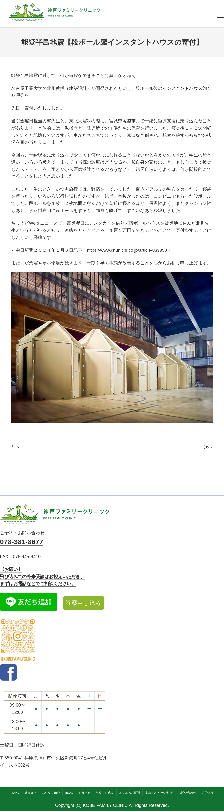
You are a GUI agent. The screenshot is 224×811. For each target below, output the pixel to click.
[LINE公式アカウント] (28, 603)
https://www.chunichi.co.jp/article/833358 (127, 250)
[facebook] (8, 679)
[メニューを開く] (220, 14)
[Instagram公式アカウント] (18, 641)
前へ (15, 447)
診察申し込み (84, 602)
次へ (208, 447)
